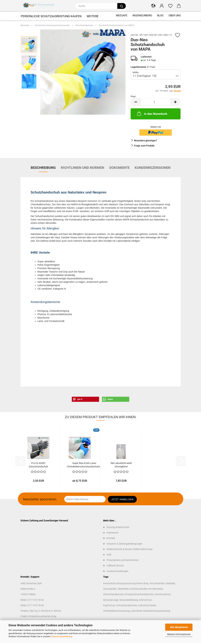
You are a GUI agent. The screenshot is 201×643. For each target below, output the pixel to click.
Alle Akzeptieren (179, 627)
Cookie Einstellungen (117, 571)
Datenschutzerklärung (61, 636)
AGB (109, 554)
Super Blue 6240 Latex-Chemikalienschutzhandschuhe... (84, 465)
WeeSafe (121, 15)
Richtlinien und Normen (82, 168)
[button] (153, 6)
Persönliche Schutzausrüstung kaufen (51, 16)
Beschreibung (43, 168)
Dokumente (119, 168)
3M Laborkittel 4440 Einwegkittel (121, 465)
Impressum (112, 532)
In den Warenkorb (151, 113)
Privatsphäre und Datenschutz (123, 560)
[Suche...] (121, 6)
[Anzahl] (155, 102)
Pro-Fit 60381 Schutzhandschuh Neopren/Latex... (38, 465)
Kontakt (111, 538)
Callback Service (115, 565)
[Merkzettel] (170, 6)
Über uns (175, 15)
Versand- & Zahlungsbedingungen (124, 543)
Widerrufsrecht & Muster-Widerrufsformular (130, 549)
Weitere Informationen (179, 634)
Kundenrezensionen (152, 168)
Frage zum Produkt (144, 145)
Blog (160, 15)
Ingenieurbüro (142, 15)
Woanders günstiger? (145, 140)
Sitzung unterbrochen (118, 527)
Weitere (93, 16)
